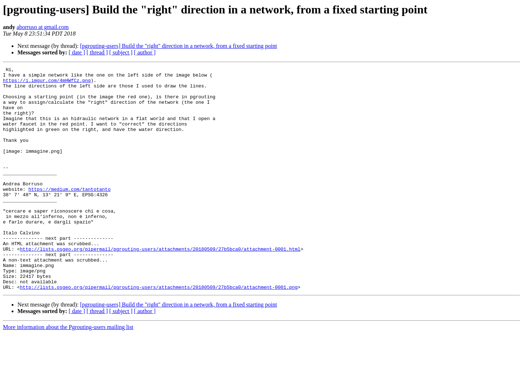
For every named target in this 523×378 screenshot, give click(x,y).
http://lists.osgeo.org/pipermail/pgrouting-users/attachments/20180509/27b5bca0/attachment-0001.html (160, 286)
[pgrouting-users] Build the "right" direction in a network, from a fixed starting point (178, 46)
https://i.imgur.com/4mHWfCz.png (47, 83)
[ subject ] (121, 52)
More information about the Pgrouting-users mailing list (68, 372)
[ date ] (77, 52)
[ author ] (145, 52)
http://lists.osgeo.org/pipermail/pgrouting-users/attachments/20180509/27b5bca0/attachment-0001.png (158, 331)
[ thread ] (97, 52)
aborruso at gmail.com (43, 27)
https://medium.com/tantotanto (69, 214)
